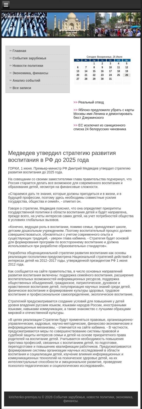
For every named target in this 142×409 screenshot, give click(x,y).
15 (94, 71)
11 (118, 67)
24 (110, 75)
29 (94, 79)
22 (94, 75)
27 (77, 79)
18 (118, 71)
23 (102, 75)
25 (118, 75)
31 (110, 79)
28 (86, 79)
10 (110, 67)
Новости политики (28, 66)
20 (77, 75)
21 (86, 75)
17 (110, 71)
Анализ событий (26, 80)
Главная (19, 51)
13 (77, 71)
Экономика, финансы (30, 73)
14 (86, 71)
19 (126, 71)
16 (102, 71)
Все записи (22, 88)
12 (126, 67)
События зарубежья (29, 58)
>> (76, 102)
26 (126, 75)
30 (102, 79)
